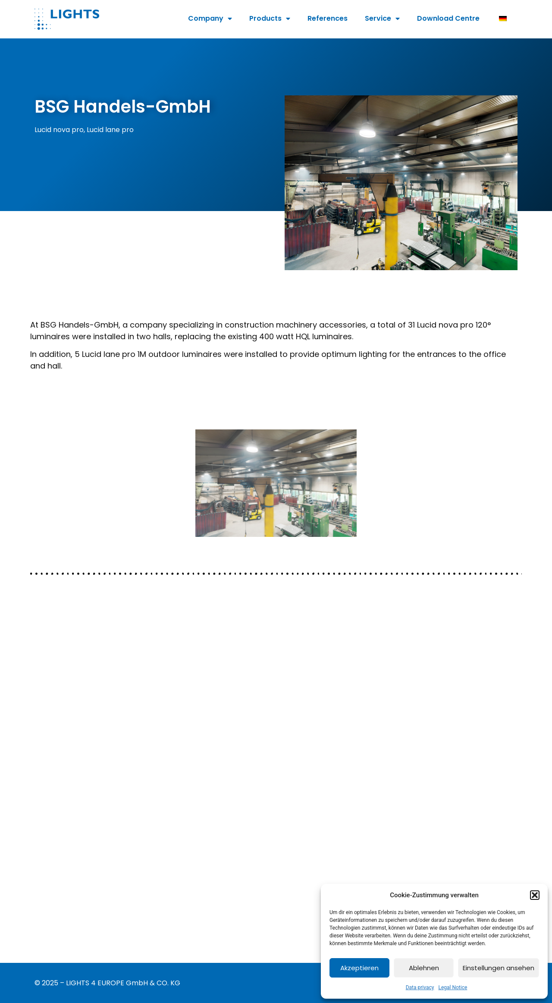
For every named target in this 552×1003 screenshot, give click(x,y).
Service (382, 18)
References (327, 18)
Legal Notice (452, 987)
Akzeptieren (359, 967)
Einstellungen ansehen (498, 967)
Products (269, 18)
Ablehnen (424, 967)
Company (210, 18)
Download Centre (448, 18)
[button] (534, 895)
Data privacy (420, 987)
